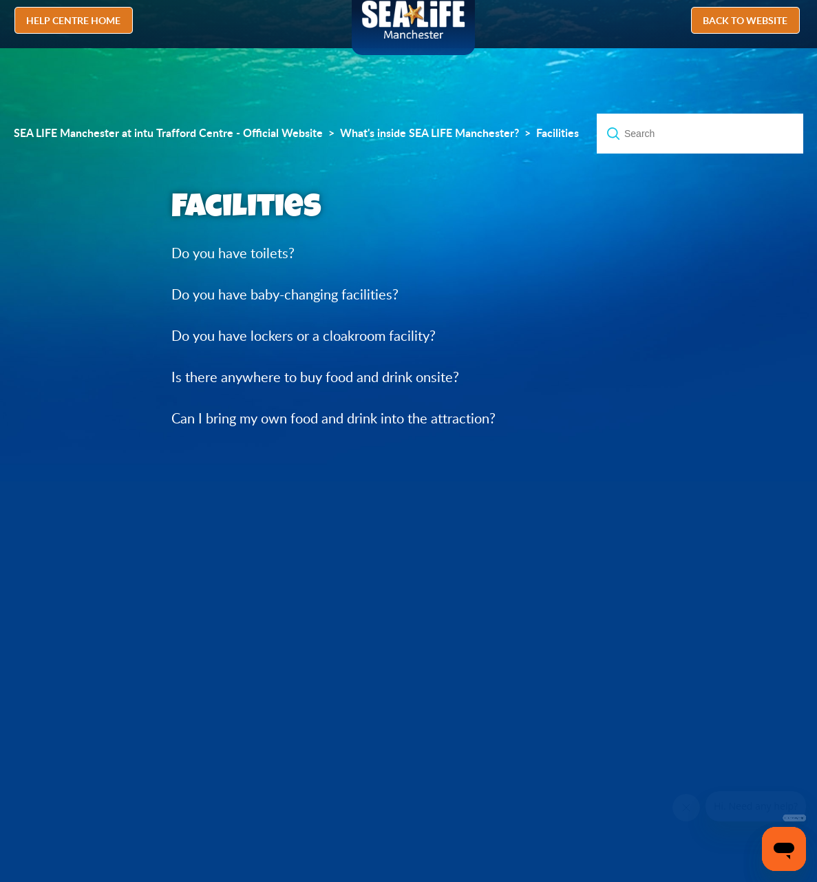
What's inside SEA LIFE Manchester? (429, 133)
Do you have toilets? (233, 253)
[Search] (700, 134)
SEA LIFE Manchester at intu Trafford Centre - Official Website (168, 133)
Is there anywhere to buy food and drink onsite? (315, 377)
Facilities (557, 133)
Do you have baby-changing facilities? (285, 294)
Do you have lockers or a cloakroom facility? (303, 336)
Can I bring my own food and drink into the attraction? (333, 418)
